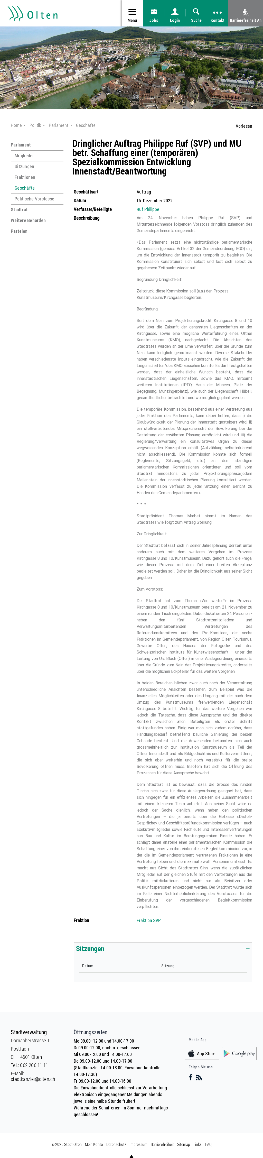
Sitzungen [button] (90, 948)
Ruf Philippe (148, 209)
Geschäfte (25, 188)
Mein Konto (94, 1144)
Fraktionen (25, 177)
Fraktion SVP (149, 920)
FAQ (208, 1144)
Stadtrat (19, 209)
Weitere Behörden (28, 220)
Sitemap (183, 1144)
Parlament (21, 145)
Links (197, 1144)
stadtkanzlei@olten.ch (33, 1079)
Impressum (138, 1144)
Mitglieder (24, 155)
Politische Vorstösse (34, 199)
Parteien (19, 231)
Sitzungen (24, 166)
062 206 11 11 (34, 1065)
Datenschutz (116, 1144)
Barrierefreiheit (162, 1144)
